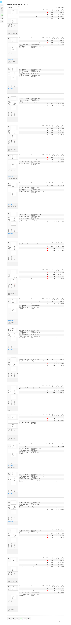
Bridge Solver (10, 59)
